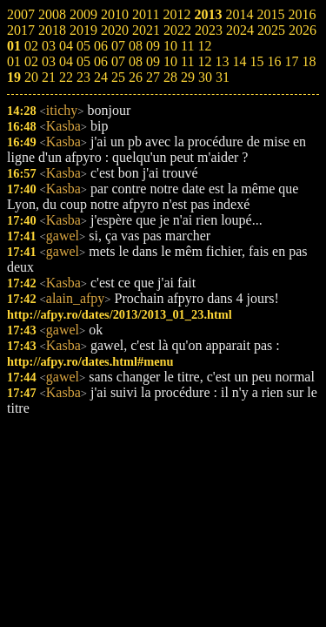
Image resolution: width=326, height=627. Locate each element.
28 (170, 77)
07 (118, 61)
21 (49, 77)
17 (291, 61)
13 (222, 61)
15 (256, 61)
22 (66, 77)
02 (31, 61)
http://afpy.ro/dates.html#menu (90, 361)
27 (153, 77)
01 (14, 61)
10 (170, 61)
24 (101, 77)
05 (83, 61)
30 (205, 77)
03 (49, 61)
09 (153, 61)
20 (31, 77)
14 (239, 61)
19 (14, 77)
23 (83, 77)
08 (136, 61)
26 (136, 77)
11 (187, 61)
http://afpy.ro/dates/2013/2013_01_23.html (119, 314)
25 (118, 77)
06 (101, 61)
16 (274, 61)
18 (309, 61)
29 (188, 77)
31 (223, 77)
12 (204, 61)
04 (66, 61)
